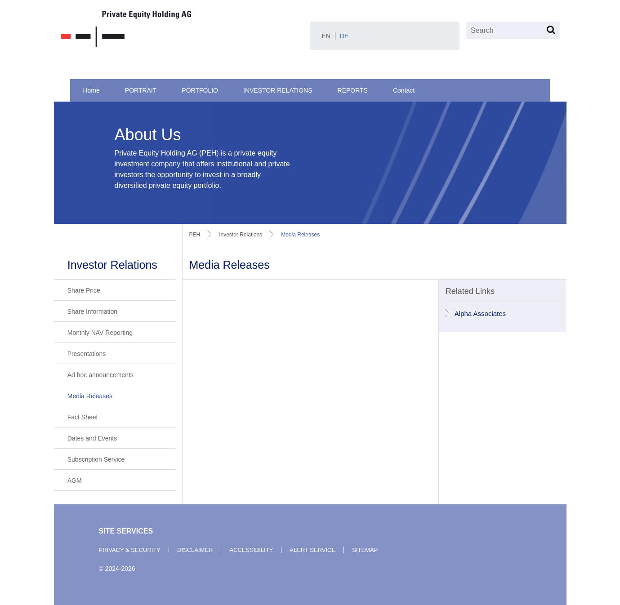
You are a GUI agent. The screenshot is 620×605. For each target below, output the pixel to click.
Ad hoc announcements (100, 374)
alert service (312, 550)
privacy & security (130, 550)
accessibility (251, 550)
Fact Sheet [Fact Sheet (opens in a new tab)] (82, 417)
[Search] (513, 30)
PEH (195, 234)
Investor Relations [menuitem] (277, 90)
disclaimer (195, 550)
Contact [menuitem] (404, 90)
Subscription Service (96, 459)
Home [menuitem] (91, 90)
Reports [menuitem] (353, 90)
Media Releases (89, 396)
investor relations (240, 234)
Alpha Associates (480, 313)
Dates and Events (92, 438)
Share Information (92, 311)
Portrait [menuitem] (141, 90)
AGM (74, 480)
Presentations (86, 353)
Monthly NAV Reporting (100, 332)
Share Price (83, 290)
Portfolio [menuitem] (200, 90)
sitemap (365, 550)
